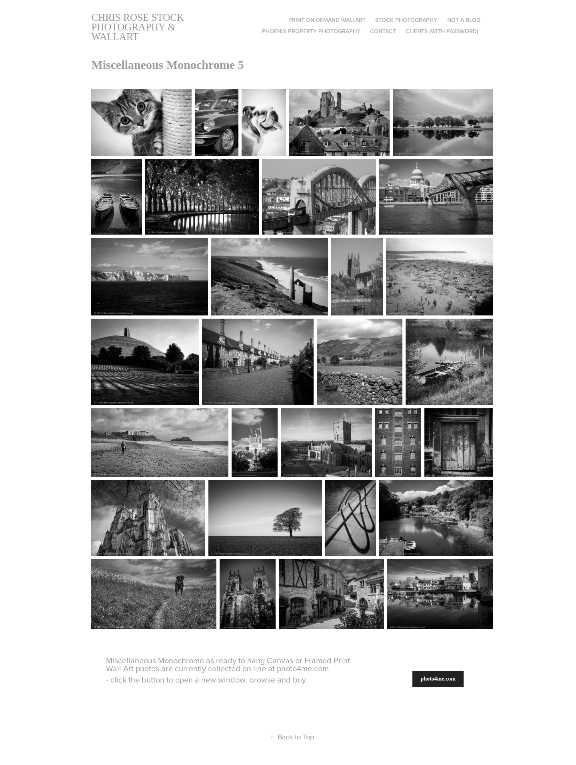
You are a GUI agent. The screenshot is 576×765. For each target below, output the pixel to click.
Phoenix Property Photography (311, 31)
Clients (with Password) (442, 31)
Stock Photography (406, 20)
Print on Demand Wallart (327, 20)
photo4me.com (438, 679)
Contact (383, 31)
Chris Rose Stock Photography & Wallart (138, 27)
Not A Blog (463, 20)
